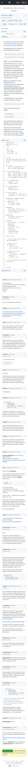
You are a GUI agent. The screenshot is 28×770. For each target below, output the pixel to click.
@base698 (10, 455)
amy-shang (5, 335)
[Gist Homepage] (9, 2)
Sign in (18, 2)
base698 (5, 422)
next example (19, 135)
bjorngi (4, 452)
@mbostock (13, 471)
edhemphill (6, 297)
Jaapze (4, 515)
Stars (22, 24)
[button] (20, 21)
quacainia (5, 397)
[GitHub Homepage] (9, 766)
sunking (5, 436)
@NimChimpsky (6, 721)
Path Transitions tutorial (14, 43)
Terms (4, 761)
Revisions (12, 24)
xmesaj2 (5, 586)
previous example (11, 45)
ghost (4, 370)
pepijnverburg (6, 549)
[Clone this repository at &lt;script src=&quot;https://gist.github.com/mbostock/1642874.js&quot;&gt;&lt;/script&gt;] (13, 21)
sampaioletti (6, 605)
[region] (14, 34)
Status (17, 761)
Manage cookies (17, 762)
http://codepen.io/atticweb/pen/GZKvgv (12, 521)
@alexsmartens (6, 657)
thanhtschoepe (6, 727)
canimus (5, 279)
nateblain (5, 718)
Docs (8, 762)
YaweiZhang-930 (7, 652)
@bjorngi (19, 477)
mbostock (4, 15)
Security (13, 761)
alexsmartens (6, 638)
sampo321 (5, 354)
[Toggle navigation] (2, 2)
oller (4, 467)
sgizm (4, 322)
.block (10, 15)
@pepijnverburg (8, 743)
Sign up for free (7, 751)
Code (4, 24)
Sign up (24, 2)
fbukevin (5, 388)
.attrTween (9, 84)
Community (22, 761)
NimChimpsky (6, 666)
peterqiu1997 (6, 527)
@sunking (4, 455)
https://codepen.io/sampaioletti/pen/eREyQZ (13, 621)
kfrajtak (5, 308)
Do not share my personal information (14, 763)
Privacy (8, 761)
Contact (11, 762)
